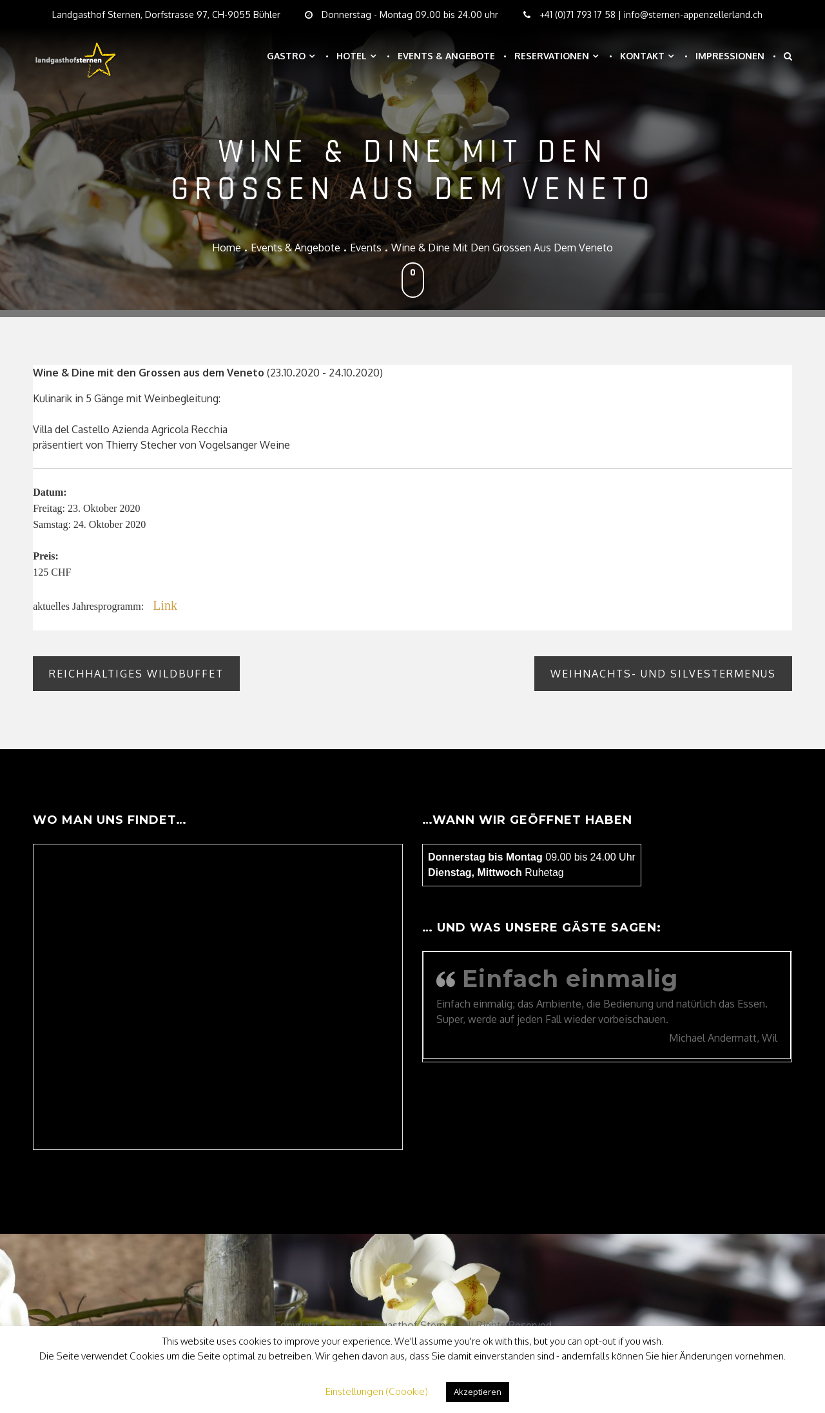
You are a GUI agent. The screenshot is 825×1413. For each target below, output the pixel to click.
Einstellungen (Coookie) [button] (376, 1391)
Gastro (286, 55)
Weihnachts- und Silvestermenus (663, 673)
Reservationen (551, 55)
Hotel (351, 55)
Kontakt (642, 55)
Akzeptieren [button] (477, 1392)
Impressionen (729, 55)
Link (165, 605)
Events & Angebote (446, 55)
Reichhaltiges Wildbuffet (136, 673)
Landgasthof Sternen (408, 1325)
